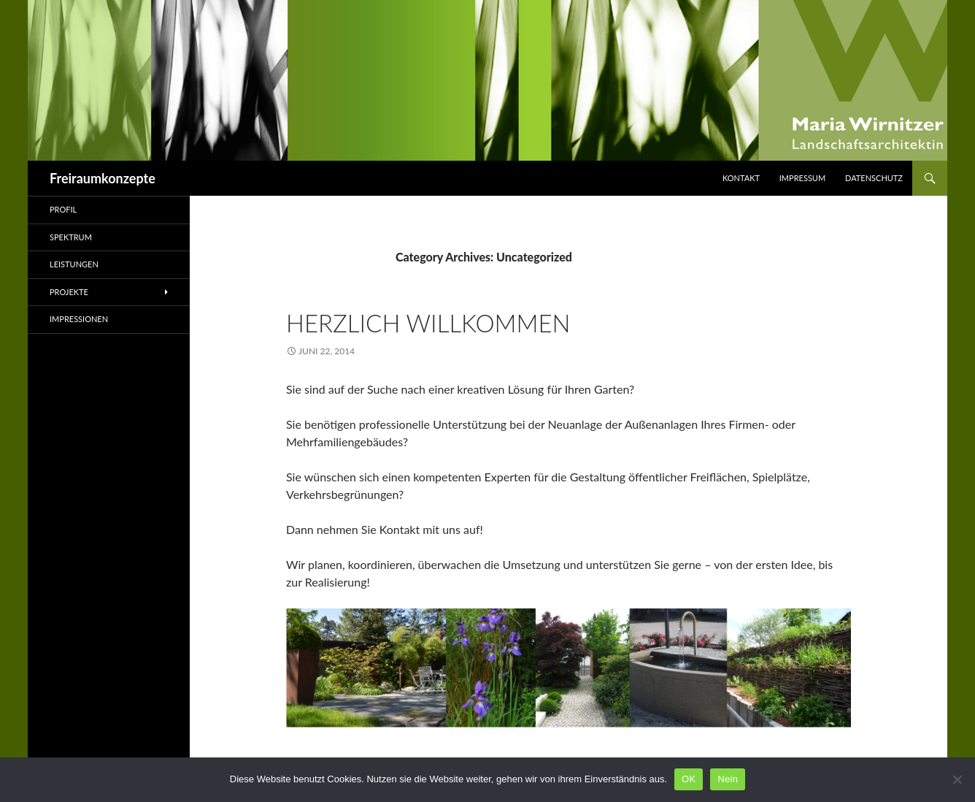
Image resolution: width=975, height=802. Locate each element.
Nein (727, 779)
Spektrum (71, 237)
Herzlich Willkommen (428, 322)
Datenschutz (874, 178)
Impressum (802, 178)
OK (688, 779)
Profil (63, 209)
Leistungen (74, 264)
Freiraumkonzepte (102, 178)
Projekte (69, 292)
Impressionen (79, 319)
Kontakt (741, 178)
